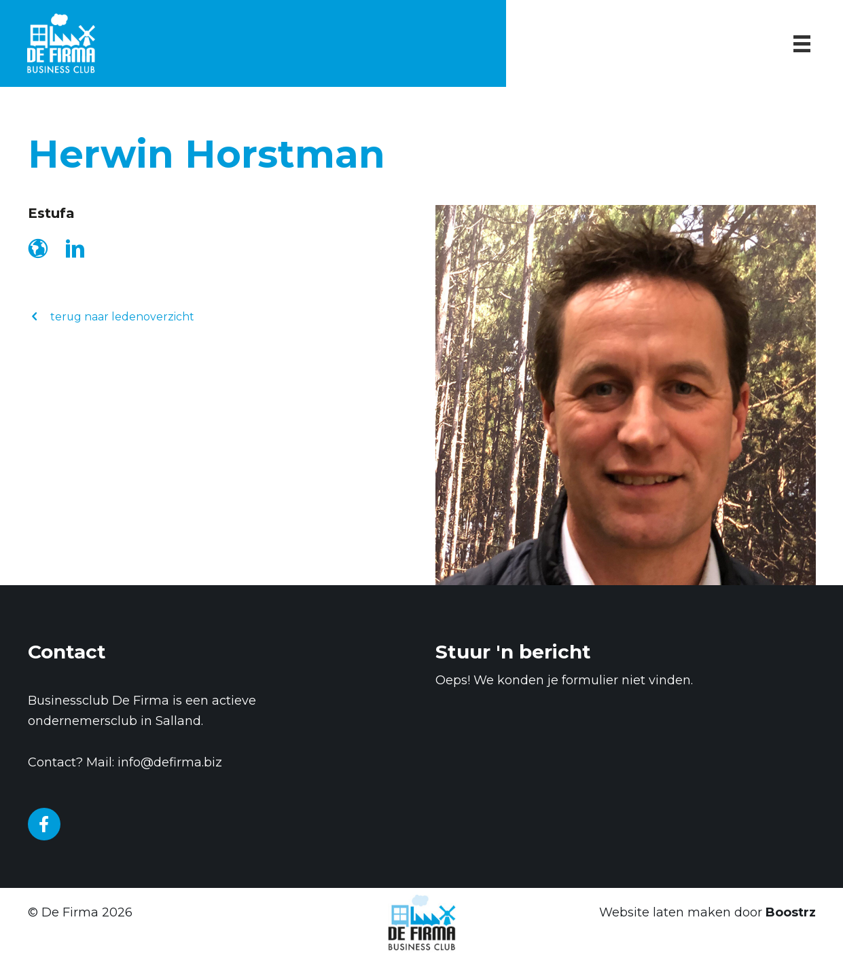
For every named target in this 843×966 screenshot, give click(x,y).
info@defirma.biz (170, 762)
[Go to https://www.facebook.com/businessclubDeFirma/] (44, 824)
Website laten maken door (707, 912)
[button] (111, 316)
